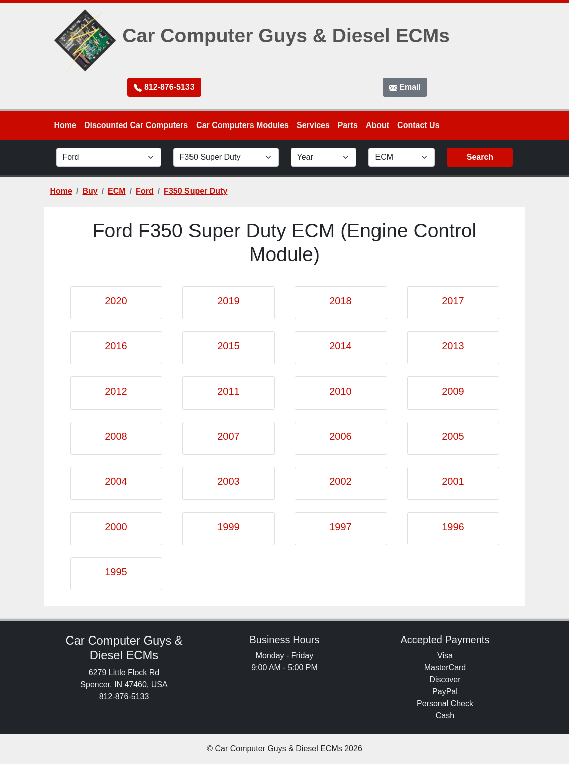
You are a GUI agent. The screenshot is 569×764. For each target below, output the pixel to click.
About (377, 125)
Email (405, 87)
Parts (348, 125)
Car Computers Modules (242, 125)
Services (313, 125)
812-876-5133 (164, 87)
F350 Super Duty (195, 191)
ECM (117, 191)
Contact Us (418, 125)
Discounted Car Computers (136, 125)
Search (480, 157)
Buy (89, 191)
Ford (145, 191)
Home (65, 125)
